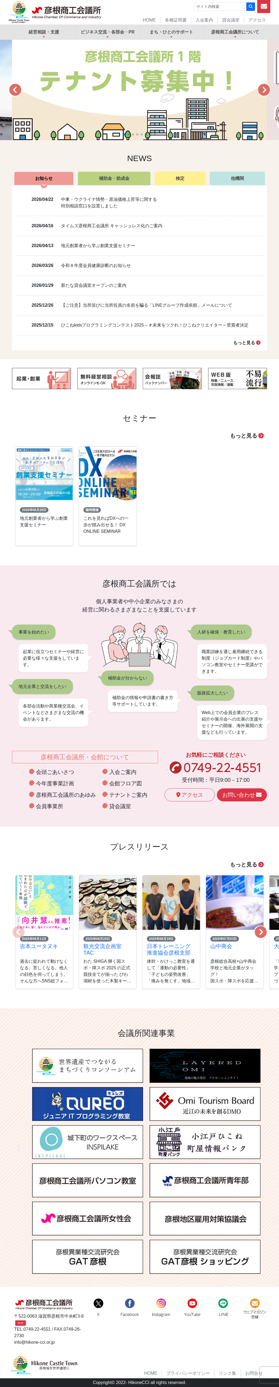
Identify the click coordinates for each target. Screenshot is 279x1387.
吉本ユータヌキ (39, 946)
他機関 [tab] (237, 178)
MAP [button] (20, 1322)
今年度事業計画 (55, 783)
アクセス (257, 20)
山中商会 (221, 946)
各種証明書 (176, 20)
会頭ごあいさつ (55, 772)
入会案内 (204, 20)
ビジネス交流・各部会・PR (108, 32)
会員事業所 (49, 806)
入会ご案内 (123, 772)
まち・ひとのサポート (171, 32)
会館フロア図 (125, 783)
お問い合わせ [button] (242, 795)
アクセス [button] (189, 795)
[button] (15, 90)
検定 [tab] (180, 178)
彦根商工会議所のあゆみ (66, 795)
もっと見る (246, 342)
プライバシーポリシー (188, 1373)
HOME (149, 20)
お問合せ (254, 1373)
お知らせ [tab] (44, 178)
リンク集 (227, 1373)
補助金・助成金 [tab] (114, 178)
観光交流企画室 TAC (102, 949)
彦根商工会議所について (235, 32)
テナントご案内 (128, 795)
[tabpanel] (139, 268)
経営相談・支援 (44, 32)
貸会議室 (230, 20)
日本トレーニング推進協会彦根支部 (168, 949)
